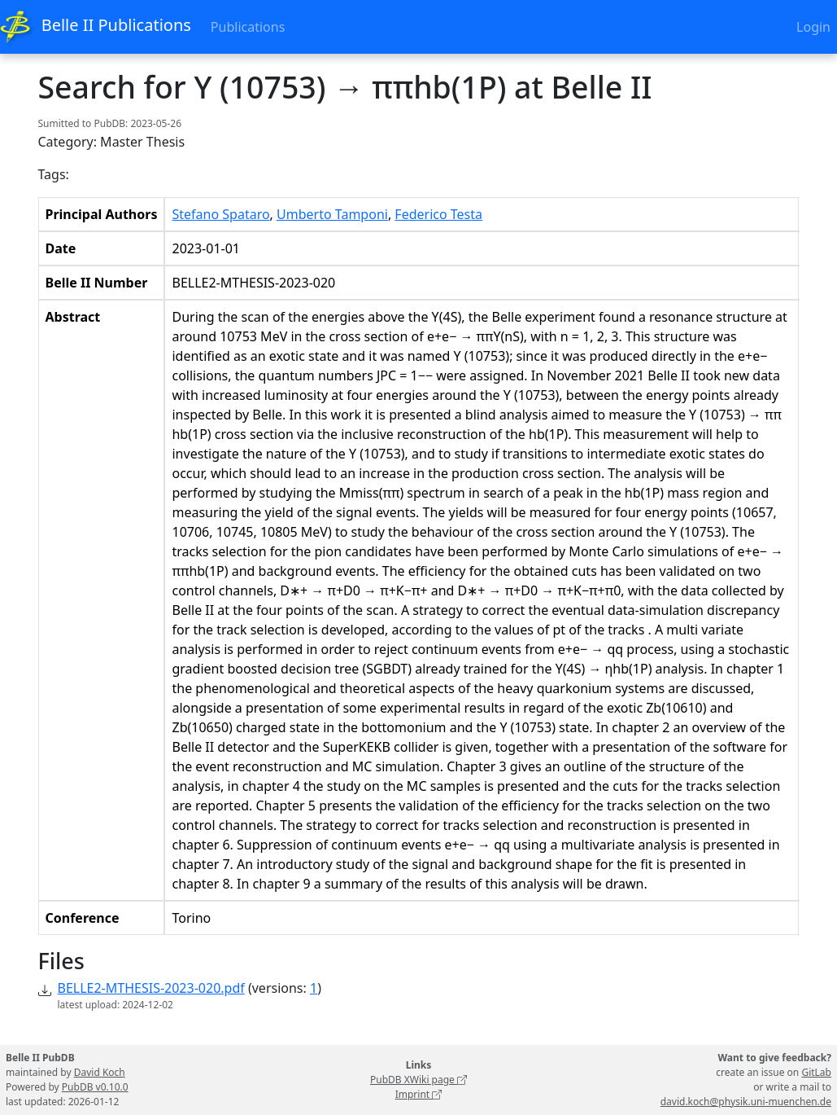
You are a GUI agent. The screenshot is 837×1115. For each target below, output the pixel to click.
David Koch (99, 1072)
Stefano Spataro (220, 214)
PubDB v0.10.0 (95, 1087)
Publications (248, 27)
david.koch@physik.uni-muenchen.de (745, 1101)
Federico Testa (438, 214)
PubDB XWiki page (418, 1079)
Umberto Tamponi (332, 214)
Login (813, 27)
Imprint (418, 1094)
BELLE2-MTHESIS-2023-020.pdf (151, 988)
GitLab (816, 1072)
